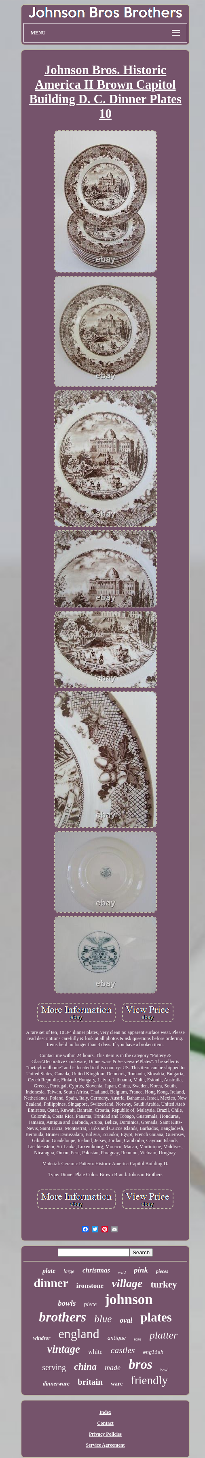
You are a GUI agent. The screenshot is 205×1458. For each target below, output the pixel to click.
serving (54, 1367)
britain (90, 1382)
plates (156, 1317)
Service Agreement (105, 1445)
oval (126, 1320)
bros (140, 1364)
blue (103, 1318)
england (79, 1333)
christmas (96, 1270)
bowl (165, 1370)
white (95, 1351)
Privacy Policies (105, 1434)
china (85, 1366)
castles (123, 1350)
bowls (67, 1303)
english (153, 1353)
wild (122, 1272)
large (68, 1271)
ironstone (90, 1286)
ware (117, 1384)
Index (105, 1412)
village (127, 1283)
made (112, 1368)
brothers (62, 1316)
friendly (149, 1380)
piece (90, 1304)
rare (138, 1338)
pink (141, 1270)
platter (164, 1335)
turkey (163, 1284)
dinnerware (56, 1384)
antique (117, 1337)
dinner (51, 1283)
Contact (105, 1423)
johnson (129, 1299)
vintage (63, 1349)
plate (48, 1270)
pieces (162, 1271)
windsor (42, 1338)
